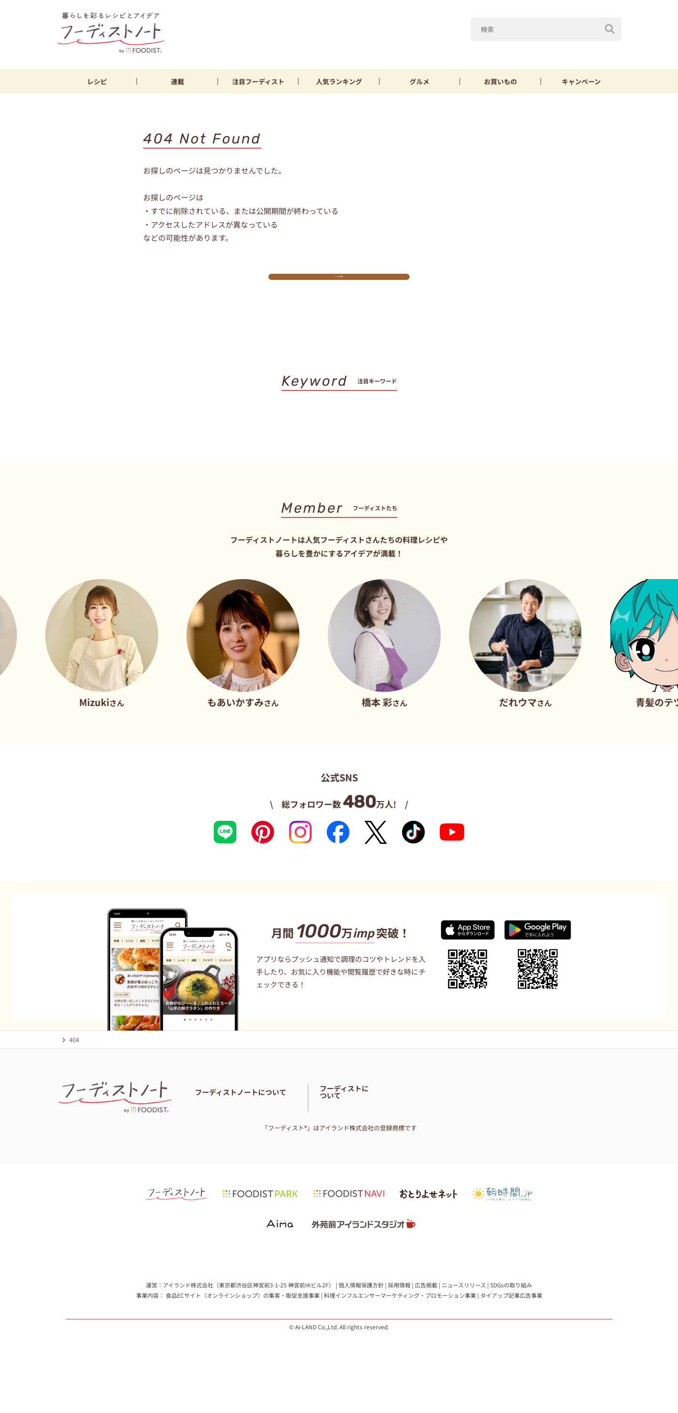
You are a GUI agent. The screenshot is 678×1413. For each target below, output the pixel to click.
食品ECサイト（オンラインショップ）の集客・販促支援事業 (243, 1320)
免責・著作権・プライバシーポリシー (392, 1133)
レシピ (97, 81)
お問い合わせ (213, 1133)
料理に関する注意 (263, 1133)
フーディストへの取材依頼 (572, 1127)
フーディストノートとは (228, 1121)
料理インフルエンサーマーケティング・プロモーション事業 (400, 1320)
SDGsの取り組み (511, 1310)
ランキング (339, 81)
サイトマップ (314, 1133)
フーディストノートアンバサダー (314, 1121)
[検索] (609, 29)
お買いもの (500, 81)
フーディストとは (504, 1127)
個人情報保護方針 (361, 1310)
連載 (177, 81)
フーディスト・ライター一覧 (407, 1121)
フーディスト (258, 81)
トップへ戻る (339, 285)
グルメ (419, 81)
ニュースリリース (464, 1310)
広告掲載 (426, 1310)
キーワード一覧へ (339, 451)
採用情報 (399, 1310)
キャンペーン (581, 81)
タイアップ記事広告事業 (511, 1320)
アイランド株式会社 (188, 1310)
